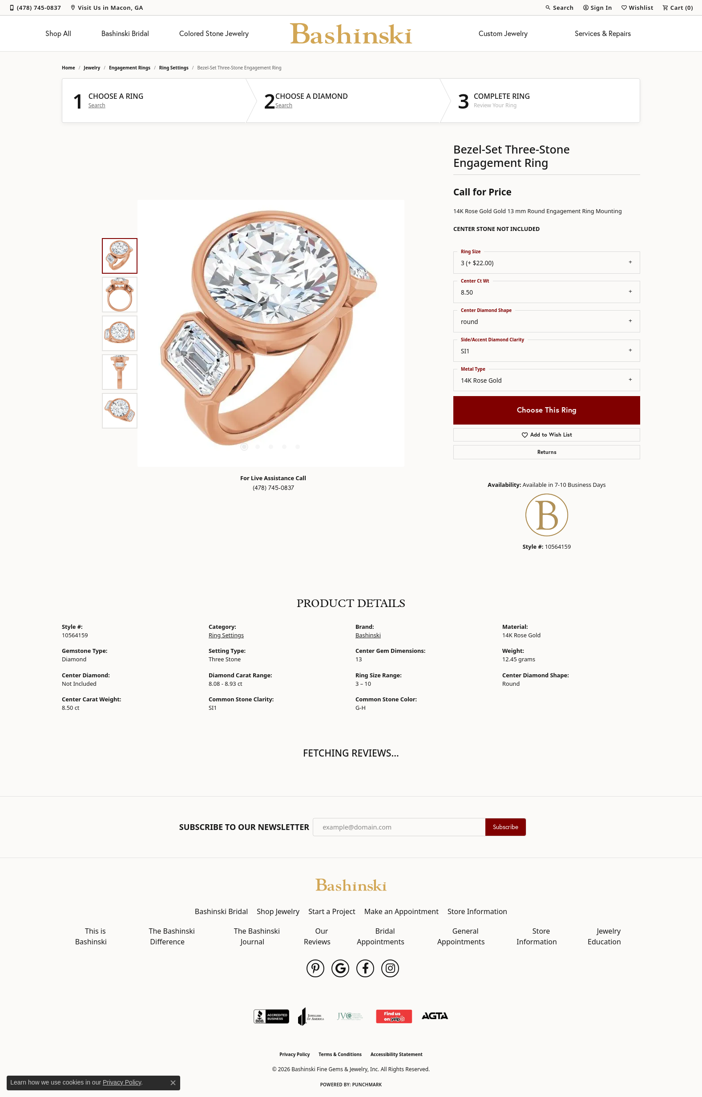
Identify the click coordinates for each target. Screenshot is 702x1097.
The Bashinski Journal (257, 936)
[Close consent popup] (173, 1082)
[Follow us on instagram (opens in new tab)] (390, 968)
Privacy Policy (294, 1054)
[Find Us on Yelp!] (393, 1016)
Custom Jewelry (503, 33)
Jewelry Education (604, 936)
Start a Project (331, 911)
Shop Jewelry (278, 911)
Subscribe (505, 826)
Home (68, 68)
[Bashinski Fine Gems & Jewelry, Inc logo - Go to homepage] (351, 33)
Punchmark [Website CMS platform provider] (367, 1084)
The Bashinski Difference (172, 936)
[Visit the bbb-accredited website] (271, 1016)
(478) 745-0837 (273, 487)
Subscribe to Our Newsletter (244, 827)
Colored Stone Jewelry (214, 33)
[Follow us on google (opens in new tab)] (340, 968)
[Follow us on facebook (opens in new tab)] (365, 968)
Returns (547, 452)
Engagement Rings (129, 68)
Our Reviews (317, 936)
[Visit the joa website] (311, 1016)
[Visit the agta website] (434, 1016)
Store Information (477, 911)
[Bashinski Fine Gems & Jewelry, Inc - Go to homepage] (351, 884)
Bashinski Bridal (125, 33)
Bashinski (368, 635)
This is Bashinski (91, 936)
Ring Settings (174, 68)
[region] (270, 333)
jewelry (92, 68)
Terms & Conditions (340, 1054)
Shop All (58, 33)
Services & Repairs (603, 33)
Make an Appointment (401, 911)
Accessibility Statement (397, 1054)
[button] (559, 7)
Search (97, 105)
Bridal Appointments (380, 936)
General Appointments (461, 936)
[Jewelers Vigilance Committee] (350, 1016)
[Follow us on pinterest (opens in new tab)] (315, 968)
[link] (35, 7)
